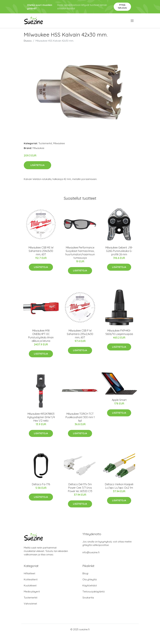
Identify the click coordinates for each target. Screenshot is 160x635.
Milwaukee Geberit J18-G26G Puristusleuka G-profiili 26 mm (119, 251)
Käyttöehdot (89, 585)
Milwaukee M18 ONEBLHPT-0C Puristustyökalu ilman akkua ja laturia (41, 335)
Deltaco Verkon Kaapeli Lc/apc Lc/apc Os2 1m (119, 486)
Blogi (85, 573)
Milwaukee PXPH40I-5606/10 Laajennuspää (119, 332)
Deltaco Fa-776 (41, 484)
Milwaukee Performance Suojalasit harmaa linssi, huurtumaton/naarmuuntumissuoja (80, 252)
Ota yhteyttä (89, 579)
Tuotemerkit (45, 143)
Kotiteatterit (30, 579)
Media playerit (32, 591)
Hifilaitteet (29, 573)
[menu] (132, 20)
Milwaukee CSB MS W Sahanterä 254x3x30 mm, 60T (41, 251)
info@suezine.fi (91, 552)
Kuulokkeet (30, 585)
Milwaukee (59, 143)
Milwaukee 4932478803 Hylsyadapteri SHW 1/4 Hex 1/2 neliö (41, 417)
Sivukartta (88, 597)
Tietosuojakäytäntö (93, 591)
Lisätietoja (37, 165)
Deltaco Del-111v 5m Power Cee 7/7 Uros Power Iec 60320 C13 (80, 488)
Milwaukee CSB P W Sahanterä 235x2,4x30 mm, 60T (80, 334)
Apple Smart (119, 400)
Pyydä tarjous (122, 6)
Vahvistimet (30, 603)
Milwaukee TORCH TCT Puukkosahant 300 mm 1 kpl (80, 417)
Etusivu (28, 40)
